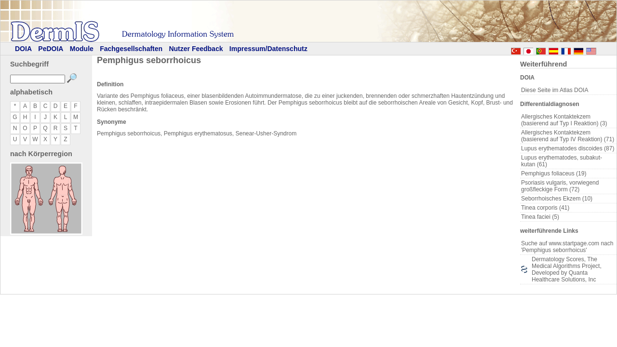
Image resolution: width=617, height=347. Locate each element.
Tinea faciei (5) (540, 217)
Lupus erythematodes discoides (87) (567, 148)
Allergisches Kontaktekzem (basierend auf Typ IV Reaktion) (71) (567, 136)
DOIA (23, 49)
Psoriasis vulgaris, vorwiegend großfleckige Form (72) (560, 186)
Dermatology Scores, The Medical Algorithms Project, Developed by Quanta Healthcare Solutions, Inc (567, 269)
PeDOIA (50, 49)
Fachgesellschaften (131, 49)
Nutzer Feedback (196, 49)
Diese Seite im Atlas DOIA (554, 90)
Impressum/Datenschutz (268, 49)
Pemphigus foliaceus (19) (553, 173)
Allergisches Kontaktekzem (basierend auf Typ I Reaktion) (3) (564, 120)
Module (82, 49)
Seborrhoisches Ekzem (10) (556, 198)
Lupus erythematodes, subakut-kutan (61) (561, 161)
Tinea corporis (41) (545, 207)
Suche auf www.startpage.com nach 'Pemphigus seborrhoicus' (567, 247)
